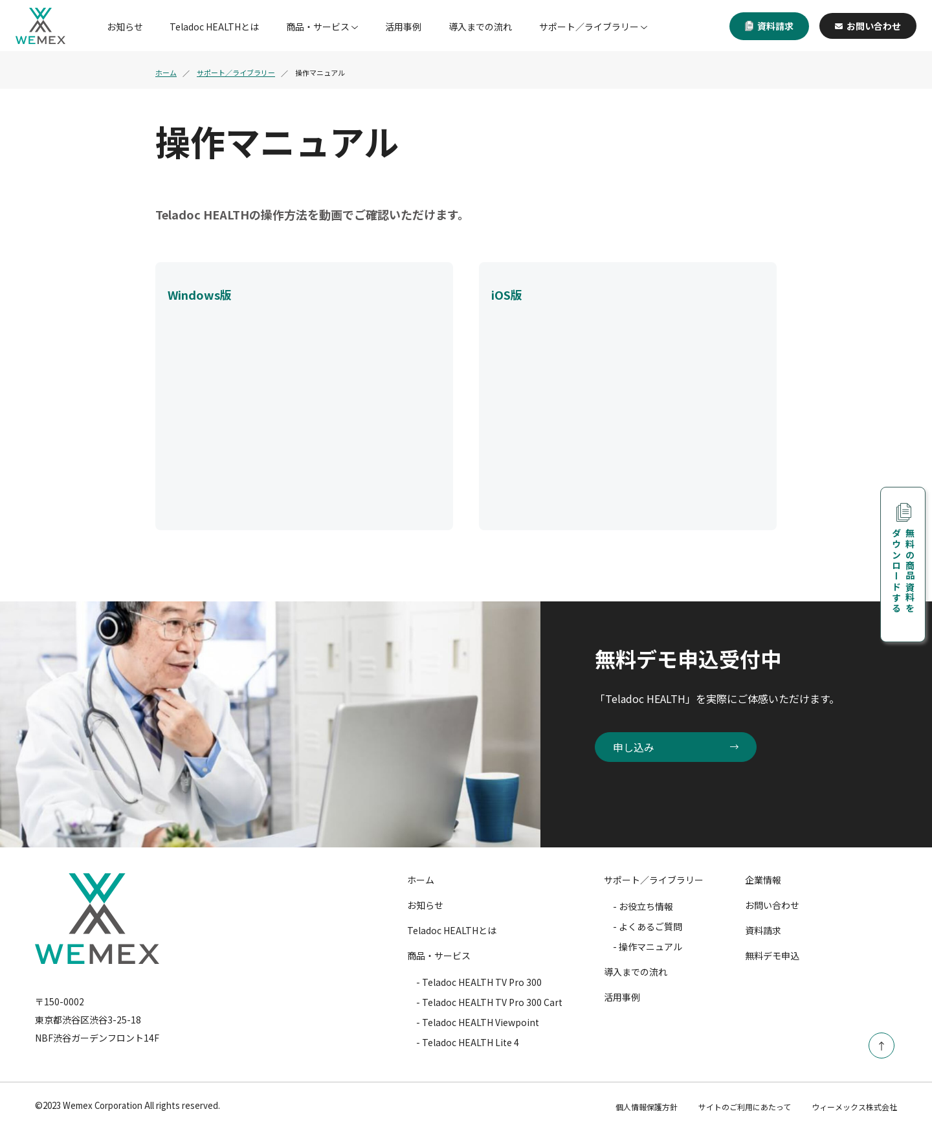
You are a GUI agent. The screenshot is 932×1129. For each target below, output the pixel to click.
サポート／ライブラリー (589, 26)
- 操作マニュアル (647, 946)
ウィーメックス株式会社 (854, 1106)
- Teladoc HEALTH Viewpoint (477, 1022)
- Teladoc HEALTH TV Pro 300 (479, 982)
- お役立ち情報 (643, 906)
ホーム (166, 72)
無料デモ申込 (772, 955)
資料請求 (769, 25)
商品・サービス (318, 26)
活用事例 (403, 26)
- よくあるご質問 (647, 926)
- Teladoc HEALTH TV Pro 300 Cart (489, 1002)
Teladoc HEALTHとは (214, 26)
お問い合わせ (868, 25)
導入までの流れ (480, 26)
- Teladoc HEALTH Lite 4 (467, 1042)
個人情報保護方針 (647, 1106)
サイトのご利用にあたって (744, 1106)
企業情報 (763, 879)
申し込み (675, 747)
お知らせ (125, 26)
